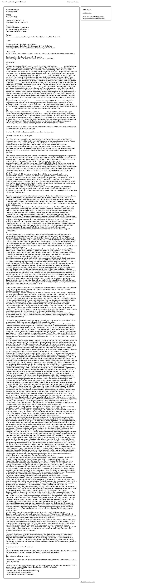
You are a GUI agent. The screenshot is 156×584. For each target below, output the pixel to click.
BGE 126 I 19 (19, 170)
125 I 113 (38, 170)
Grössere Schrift (72, 2)
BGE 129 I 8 (49, 260)
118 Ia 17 (54, 170)
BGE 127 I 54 (21, 185)
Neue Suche (87, 13)
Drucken (23, 2)
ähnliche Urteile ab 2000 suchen (94, 18)
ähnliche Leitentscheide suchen (94, 16)
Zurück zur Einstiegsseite (11, 2)
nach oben (91, 582)
